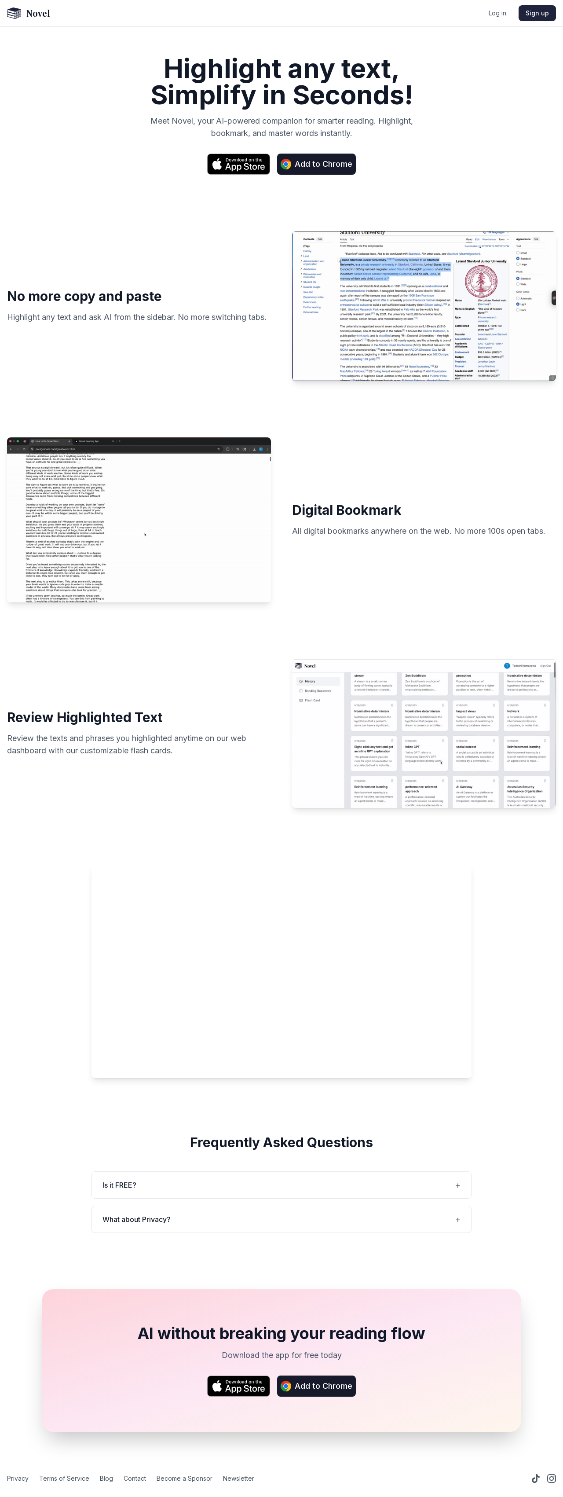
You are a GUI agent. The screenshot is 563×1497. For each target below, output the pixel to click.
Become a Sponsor (184, 1478)
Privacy (18, 1478)
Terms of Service (64, 1478)
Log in (497, 13)
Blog (106, 1478)
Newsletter (238, 1478)
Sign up (537, 13)
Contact (135, 1478)
